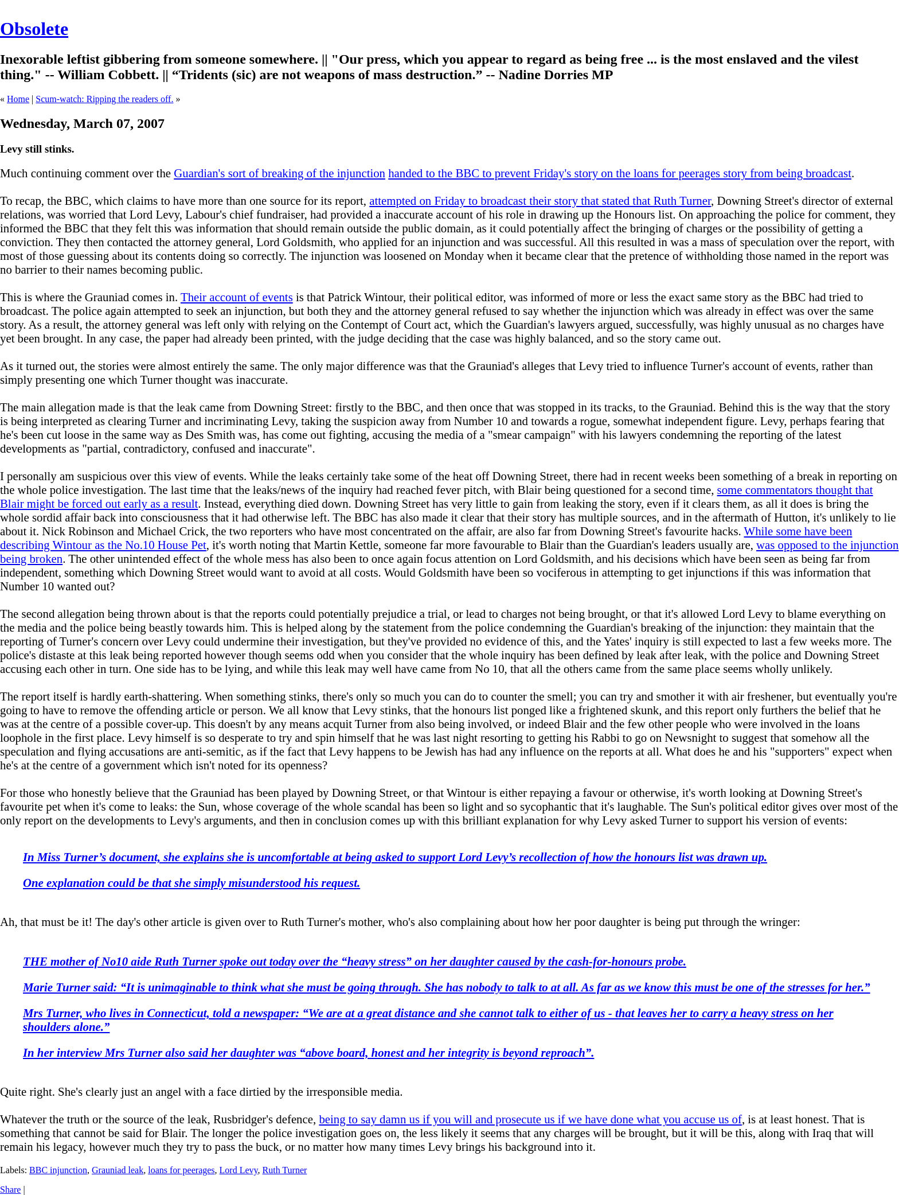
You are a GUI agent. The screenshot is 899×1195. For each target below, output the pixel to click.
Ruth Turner (285, 1170)
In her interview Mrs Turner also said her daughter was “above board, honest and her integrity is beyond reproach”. (308, 1052)
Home (18, 99)
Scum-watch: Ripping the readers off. (104, 99)
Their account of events (237, 296)
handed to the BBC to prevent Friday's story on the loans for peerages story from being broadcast (619, 173)
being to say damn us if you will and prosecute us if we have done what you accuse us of (530, 1119)
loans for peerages (181, 1170)
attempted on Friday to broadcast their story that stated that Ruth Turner (540, 200)
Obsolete (34, 28)
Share (10, 1189)
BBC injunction (58, 1170)
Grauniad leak (117, 1170)
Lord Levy (239, 1170)
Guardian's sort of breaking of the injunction (279, 173)
